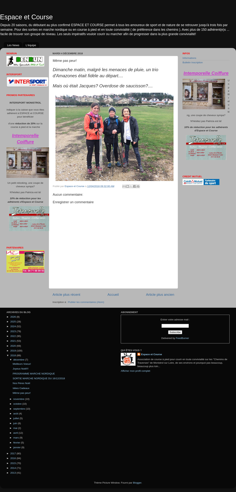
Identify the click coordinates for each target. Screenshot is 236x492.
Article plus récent (66, 294)
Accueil (113, 294)
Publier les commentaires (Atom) (86, 302)
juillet (16, 418)
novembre (19, 399)
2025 (13, 321)
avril (16, 432)
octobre (17, 403)
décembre (19, 359)
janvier (17, 447)
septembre (19, 408)
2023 (13, 331)
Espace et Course (26, 17)
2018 (13, 355)
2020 (13, 345)
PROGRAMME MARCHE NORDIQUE (34, 373)
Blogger (137, 482)
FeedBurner (182, 338)
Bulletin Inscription (193, 62)
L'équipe (31, 45)
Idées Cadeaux (21, 388)
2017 (13, 453)
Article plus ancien (160, 294)
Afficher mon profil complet (135, 371)
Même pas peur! (22, 393)
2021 (13, 341)
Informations (189, 58)
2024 (13, 326)
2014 (13, 468)
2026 (13, 316)
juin (15, 423)
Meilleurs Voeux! (22, 364)
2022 (13, 336)
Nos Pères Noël (21, 383)
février (17, 442)
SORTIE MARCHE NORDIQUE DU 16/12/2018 (39, 378)
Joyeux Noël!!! (21, 368)
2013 (13, 472)
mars (16, 437)
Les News (13, 45)
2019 (13, 350)
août (16, 413)
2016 (13, 458)
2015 (13, 463)
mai (15, 428)
